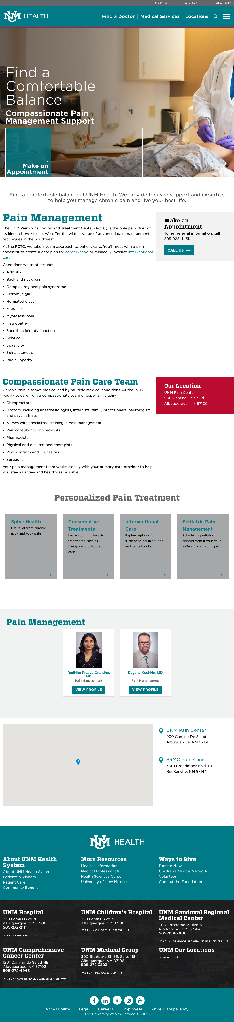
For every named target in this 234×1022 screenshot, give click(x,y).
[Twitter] (117, 1000)
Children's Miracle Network (183, 871)
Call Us (175, 250)
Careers (105, 1009)
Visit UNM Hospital (16, 935)
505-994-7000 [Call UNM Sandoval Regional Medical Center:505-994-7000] (173, 933)
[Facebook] (94, 1000)
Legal (84, 1009)
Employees (132, 1009)
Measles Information (99, 866)
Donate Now (170, 866)
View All (166, 957)
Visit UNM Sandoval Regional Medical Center (191, 941)
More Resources (104, 859)
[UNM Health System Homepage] (117, 832)
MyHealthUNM (222, 3)
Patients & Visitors (19, 877)
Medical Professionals (100, 871)
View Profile (88, 691)
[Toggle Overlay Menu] (215, 16)
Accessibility (57, 1009)
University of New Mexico (104, 882)
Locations (196, 16)
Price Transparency (170, 1009)
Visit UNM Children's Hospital (102, 930)
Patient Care (14, 882)
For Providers (163, 3)
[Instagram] (128, 1000)
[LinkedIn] (105, 1000)
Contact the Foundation (180, 882)
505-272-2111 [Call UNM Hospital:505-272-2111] (15, 927)
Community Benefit (20, 888)
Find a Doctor (118, 16)
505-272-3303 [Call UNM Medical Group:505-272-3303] (94, 965)
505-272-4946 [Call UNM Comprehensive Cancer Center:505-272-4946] (16, 970)
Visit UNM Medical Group (99, 973)
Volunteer (167, 876)
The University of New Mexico (109, 1014)
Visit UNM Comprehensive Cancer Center (31, 978)
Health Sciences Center (102, 876)
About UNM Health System (30, 862)
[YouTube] (140, 1000)
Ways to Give (192, 3)
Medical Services (160, 16)
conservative (76, 252)
